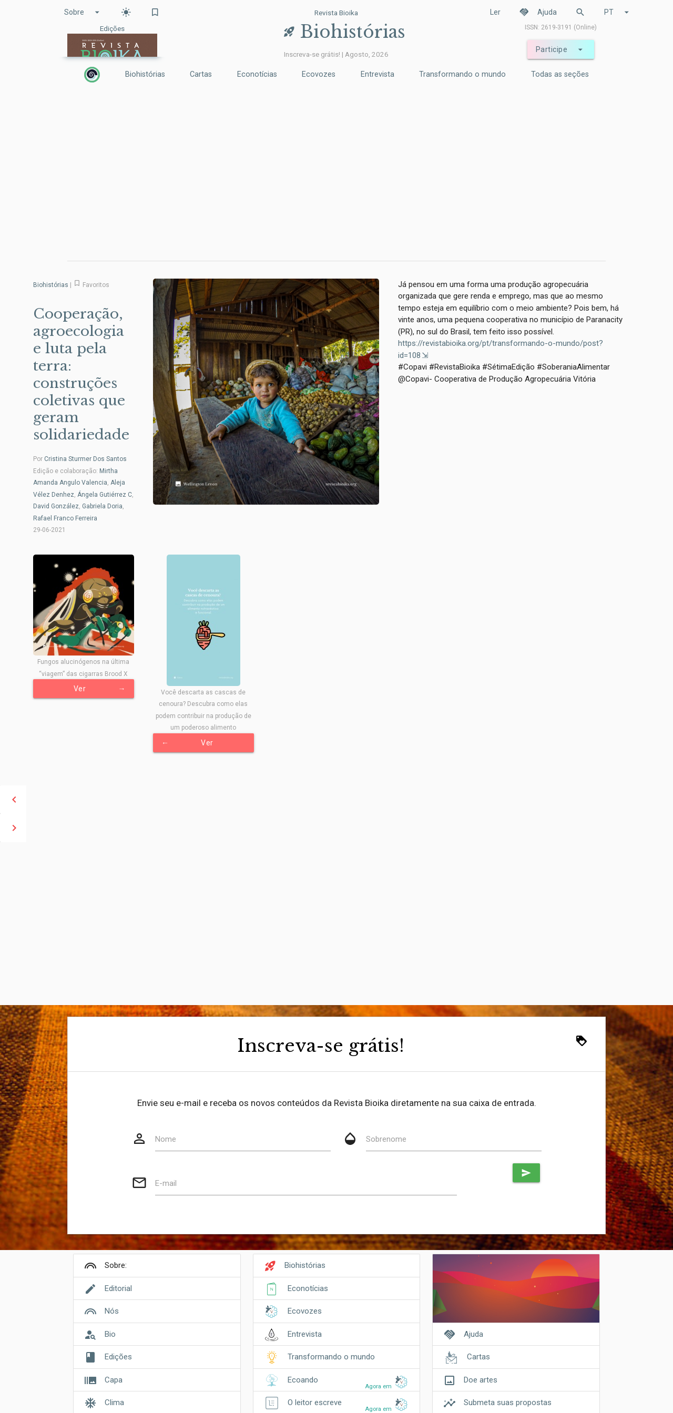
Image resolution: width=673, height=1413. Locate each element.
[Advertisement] (336, 174)
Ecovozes (318, 74)
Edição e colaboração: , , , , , (83, 494)
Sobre (83, 12)
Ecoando (303, 1380)
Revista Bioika (336, 12)
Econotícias (257, 74)
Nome (165, 1139)
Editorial (118, 1288)
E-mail (166, 1183)
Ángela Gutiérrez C (104, 494)
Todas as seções (560, 74)
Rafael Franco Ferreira (65, 518)
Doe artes (480, 1380)
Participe (561, 49)
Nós (112, 1311)
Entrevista (377, 74)
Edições (118, 1356)
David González (56, 506)
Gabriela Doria (102, 506)
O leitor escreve (315, 1402)
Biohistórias (145, 74)
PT (618, 12)
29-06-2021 (49, 530)
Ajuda (538, 12)
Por (80, 459)
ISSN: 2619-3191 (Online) (561, 27)
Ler (495, 12)
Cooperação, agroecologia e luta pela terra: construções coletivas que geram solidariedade (81, 374)
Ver (100, 688)
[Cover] (516, 1294)
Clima (114, 1402)
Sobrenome (386, 1139)
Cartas (201, 74)
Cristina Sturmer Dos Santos (85, 459)
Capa (114, 1380)
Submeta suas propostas (508, 1402)
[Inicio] (92, 74)
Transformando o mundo (462, 74)
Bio (110, 1334)
